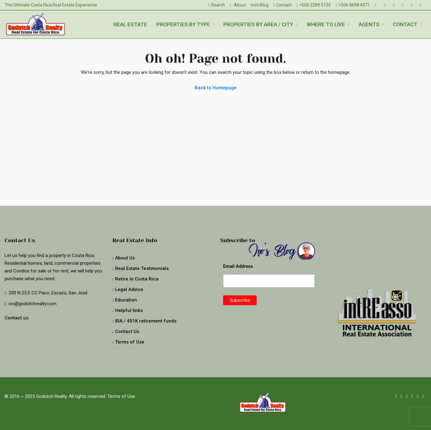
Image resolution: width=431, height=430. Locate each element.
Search (216, 4)
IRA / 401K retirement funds (145, 321)
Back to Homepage (216, 88)
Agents (368, 24)
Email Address (238, 266)
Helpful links (129, 310)
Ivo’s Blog (259, 4)
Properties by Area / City (258, 24)
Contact (282, 4)
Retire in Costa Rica (137, 279)
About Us (125, 258)
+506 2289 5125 (313, 4)
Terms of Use (129, 342)
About (238, 4)
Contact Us (127, 331)
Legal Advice (129, 289)
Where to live (326, 24)
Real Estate (130, 24)
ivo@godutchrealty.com (32, 303)
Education (126, 300)
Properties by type (183, 24)
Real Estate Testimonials (142, 268)
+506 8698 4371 (353, 4)
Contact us (16, 318)
